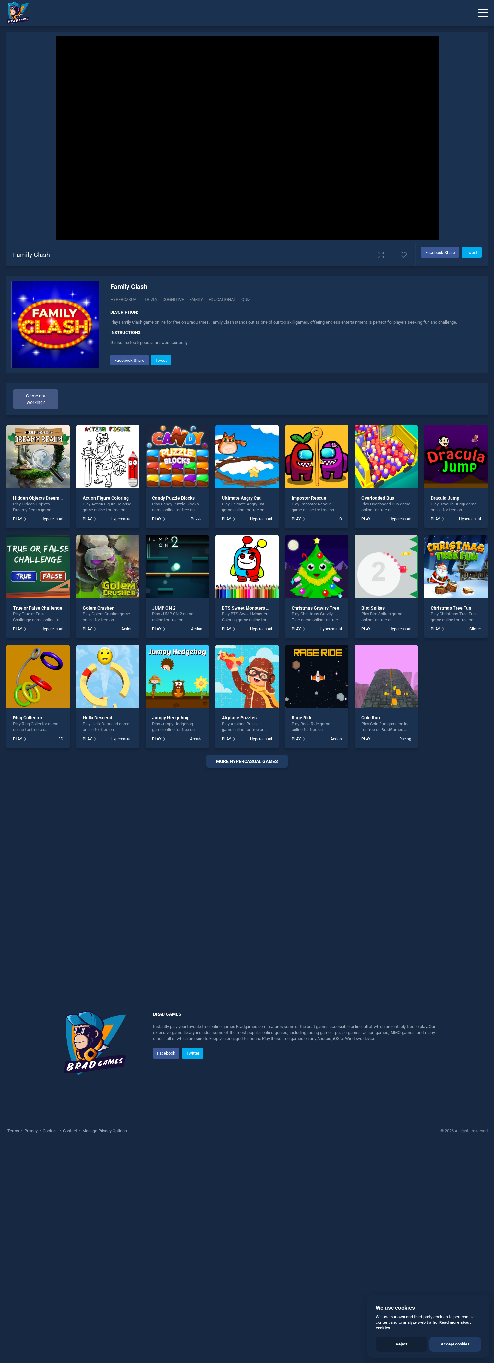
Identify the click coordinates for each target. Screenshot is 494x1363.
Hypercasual (124, 299)
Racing (405, 739)
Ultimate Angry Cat (241, 498)
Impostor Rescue (309, 498)
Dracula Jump (445, 498)
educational (222, 299)
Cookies (50, 1130)
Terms (13, 1130)
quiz (246, 299)
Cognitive (173, 299)
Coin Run (370, 717)
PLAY (17, 519)
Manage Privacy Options (104, 1130)
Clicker (475, 629)
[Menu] (483, 13)
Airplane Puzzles (239, 717)
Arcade (196, 739)
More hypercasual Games (247, 761)
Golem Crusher (98, 607)
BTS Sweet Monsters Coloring (252, 607)
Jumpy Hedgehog (170, 717)
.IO (339, 519)
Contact (70, 1130)
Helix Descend (97, 717)
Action (127, 629)
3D (60, 739)
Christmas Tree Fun (451, 607)
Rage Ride (302, 717)
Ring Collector (27, 717)
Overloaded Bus (377, 498)
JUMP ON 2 (163, 607)
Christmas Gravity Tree (315, 607)
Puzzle (196, 519)
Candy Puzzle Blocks (173, 498)
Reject (401, 1344)
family (196, 299)
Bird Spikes (373, 607)
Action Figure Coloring (106, 498)
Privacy (31, 1130)
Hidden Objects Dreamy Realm (44, 498)
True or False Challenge (37, 607)
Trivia (150, 299)
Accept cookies (455, 1344)
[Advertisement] (247, 871)
